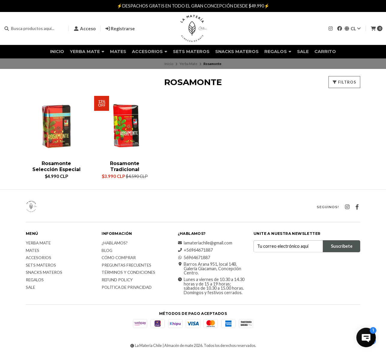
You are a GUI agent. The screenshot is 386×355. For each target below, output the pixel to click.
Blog (107, 251)
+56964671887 (195, 250)
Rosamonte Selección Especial (56, 166)
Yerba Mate (87, 51)
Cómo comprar (119, 258)
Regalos (277, 51)
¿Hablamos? (115, 243)
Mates (118, 51)
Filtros (344, 82)
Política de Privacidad (127, 287)
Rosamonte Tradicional (124, 166)
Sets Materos (191, 51)
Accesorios (149, 51)
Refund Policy (117, 280)
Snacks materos (237, 51)
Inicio (57, 51)
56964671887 (194, 258)
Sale (303, 51)
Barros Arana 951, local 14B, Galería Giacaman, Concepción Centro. (209, 268)
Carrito (325, 51)
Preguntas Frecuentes (126, 265)
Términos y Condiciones (128, 273)
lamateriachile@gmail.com (205, 243)
